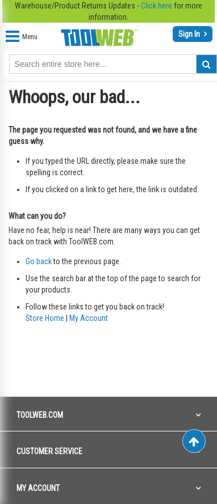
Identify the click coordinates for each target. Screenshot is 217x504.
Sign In (190, 34)
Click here (156, 5)
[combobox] (113, 64)
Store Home (45, 318)
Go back (39, 261)
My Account (88, 318)
